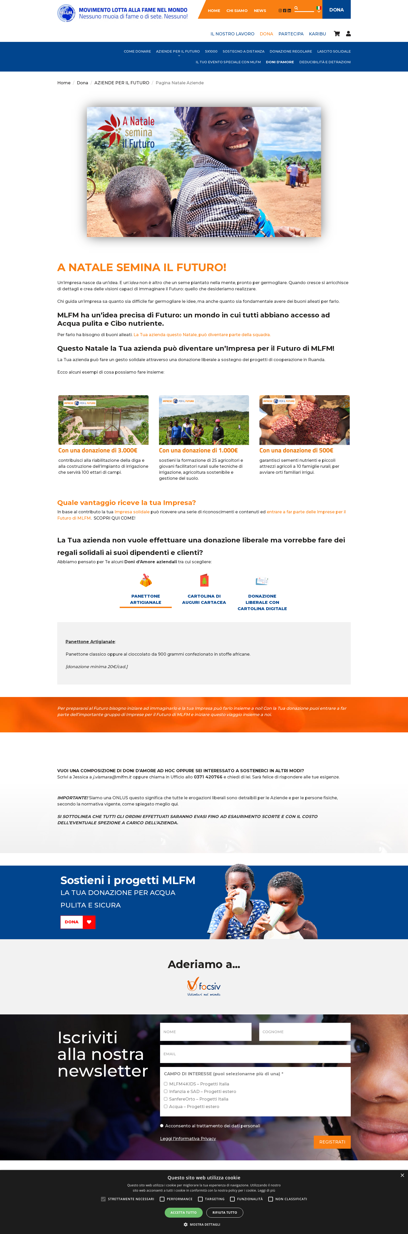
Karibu (317, 33)
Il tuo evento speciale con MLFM (228, 62)
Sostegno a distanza (243, 51)
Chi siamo (233, 10)
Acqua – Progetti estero (191, 1106)
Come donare (137, 51)
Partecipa (291, 33)
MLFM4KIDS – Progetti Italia (196, 1084)
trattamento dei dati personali (228, 1125)
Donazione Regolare (291, 51)
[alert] (204, 1202)
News (257, 10)
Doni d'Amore (280, 62)
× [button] (402, 1176)
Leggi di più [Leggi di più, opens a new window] (266, 1190)
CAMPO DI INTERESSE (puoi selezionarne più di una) (223, 1073)
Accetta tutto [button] (184, 1212)
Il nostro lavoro (232, 33)
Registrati (332, 1142)
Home (211, 10)
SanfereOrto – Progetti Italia (196, 1099)
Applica (293, 8)
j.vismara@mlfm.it (112, 777)
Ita (315, 9)
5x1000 (211, 51)
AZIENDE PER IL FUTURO (178, 51)
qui (174, 804)
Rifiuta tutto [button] (225, 1212)
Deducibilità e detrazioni (325, 62)
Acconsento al (210, 1125)
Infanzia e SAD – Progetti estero (200, 1091)
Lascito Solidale (334, 51)
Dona (335, 10)
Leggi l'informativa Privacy (188, 1138)
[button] (204, 1225)
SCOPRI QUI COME (114, 518)
